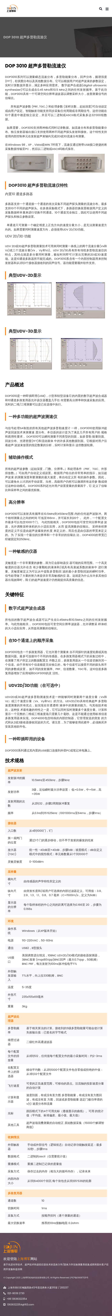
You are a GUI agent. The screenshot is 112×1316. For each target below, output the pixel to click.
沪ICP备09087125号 (79, 1277)
